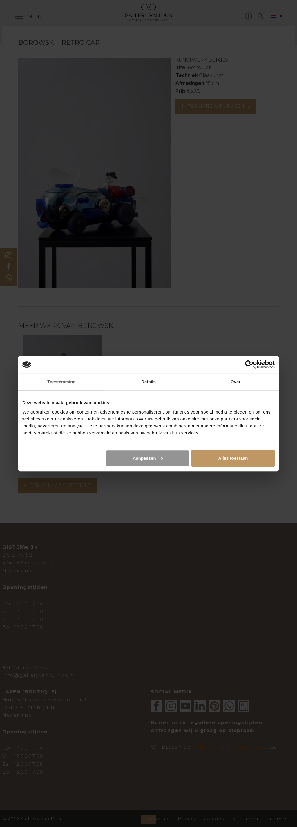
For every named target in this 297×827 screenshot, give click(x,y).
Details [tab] (148, 381)
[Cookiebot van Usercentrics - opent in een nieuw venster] (249, 364)
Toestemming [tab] (61, 381)
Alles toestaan (233, 458)
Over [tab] (236, 381)
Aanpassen (148, 458)
